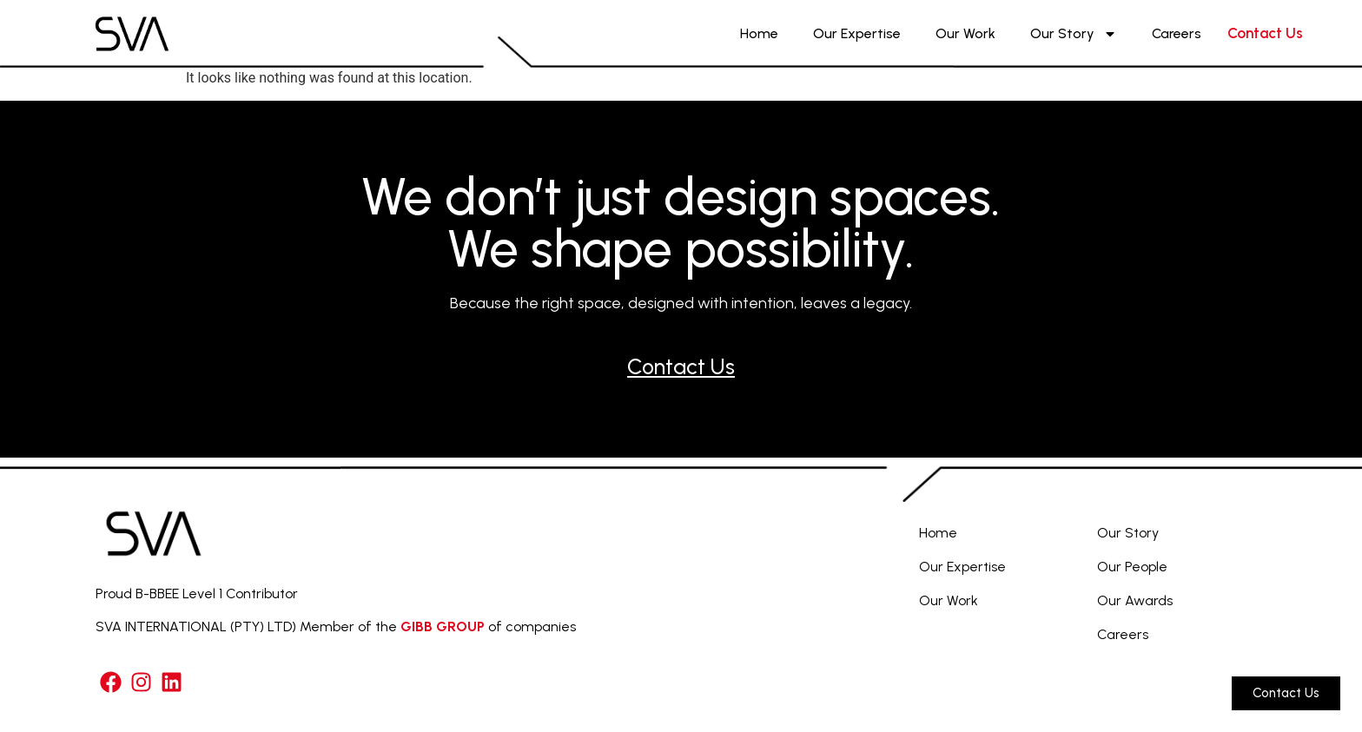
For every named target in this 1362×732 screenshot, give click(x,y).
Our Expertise (857, 33)
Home (759, 33)
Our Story (1073, 34)
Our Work (965, 33)
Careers (1176, 33)
